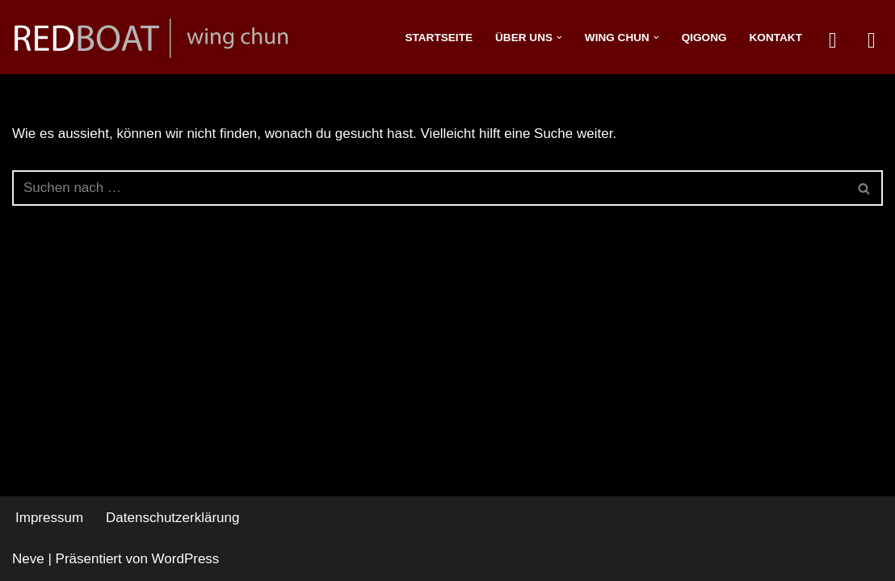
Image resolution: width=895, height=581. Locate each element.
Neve (28, 558)
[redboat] (157, 37)
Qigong (704, 37)
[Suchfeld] (429, 188)
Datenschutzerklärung (172, 517)
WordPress (186, 558)
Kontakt (776, 37)
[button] (559, 37)
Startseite (439, 37)
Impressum (49, 517)
